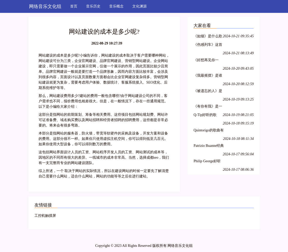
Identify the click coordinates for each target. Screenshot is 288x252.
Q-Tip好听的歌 (205, 115)
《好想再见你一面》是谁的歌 (206, 61)
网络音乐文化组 (45, 6)
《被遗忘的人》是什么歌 (207, 91)
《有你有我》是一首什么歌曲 (207, 107)
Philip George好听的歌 (207, 162)
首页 (73, 6)
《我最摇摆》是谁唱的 (207, 76)
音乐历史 (93, 6)
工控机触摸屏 (45, 216)
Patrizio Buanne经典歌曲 (208, 146)
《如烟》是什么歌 (207, 36)
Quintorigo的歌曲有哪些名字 (208, 131)
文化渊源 (139, 6)
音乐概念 (116, 6)
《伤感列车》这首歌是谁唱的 (207, 45)
